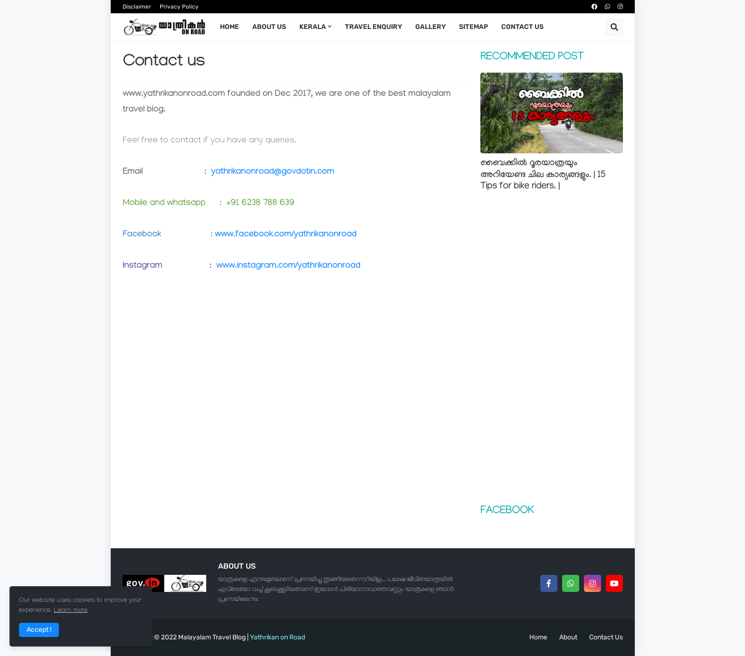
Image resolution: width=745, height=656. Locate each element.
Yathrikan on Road (277, 637)
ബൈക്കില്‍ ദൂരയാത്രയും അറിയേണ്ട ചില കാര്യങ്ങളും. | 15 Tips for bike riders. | (542, 175)
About (568, 637)
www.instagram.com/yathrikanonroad (288, 266)
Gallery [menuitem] (430, 27)
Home (538, 637)
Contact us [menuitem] (522, 27)
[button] (614, 27)
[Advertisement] (551, 349)
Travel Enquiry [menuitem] (373, 27)
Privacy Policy (179, 6)
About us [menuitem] (269, 27)
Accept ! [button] (39, 630)
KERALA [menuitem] (312, 27)
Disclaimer (137, 6)
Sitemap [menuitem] (473, 27)
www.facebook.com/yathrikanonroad (285, 235)
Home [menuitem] (229, 27)
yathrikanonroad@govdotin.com (272, 172)
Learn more (70, 610)
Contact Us (606, 637)
